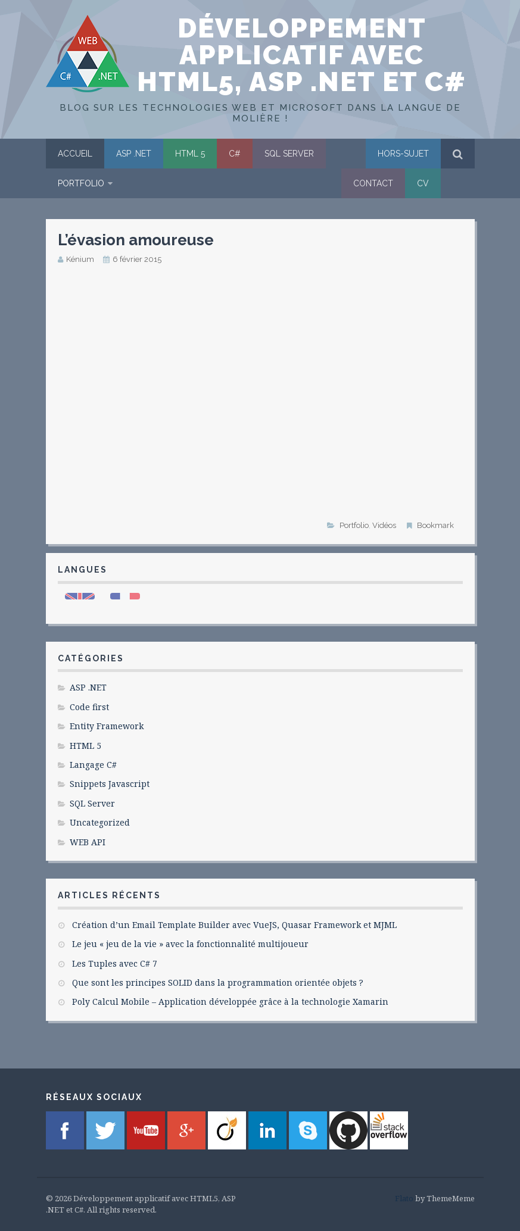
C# (235, 153)
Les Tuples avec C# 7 (114, 963)
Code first (89, 707)
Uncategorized (100, 822)
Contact (373, 183)
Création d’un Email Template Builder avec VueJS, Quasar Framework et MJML (234, 924)
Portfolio (81, 183)
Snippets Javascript (110, 783)
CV (423, 183)
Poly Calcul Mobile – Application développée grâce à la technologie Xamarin (230, 1001)
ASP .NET (133, 153)
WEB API (87, 842)
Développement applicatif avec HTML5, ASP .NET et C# (301, 55)
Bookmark (435, 525)
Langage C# (93, 764)
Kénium (80, 259)
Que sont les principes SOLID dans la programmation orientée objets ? (217, 982)
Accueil (75, 153)
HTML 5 (190, 153)
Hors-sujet (403, 153)
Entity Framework (107, 726)
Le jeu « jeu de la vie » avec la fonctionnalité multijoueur (190, 943)
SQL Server (289, 153)
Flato (404, 1198)
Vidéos (384, 525)
